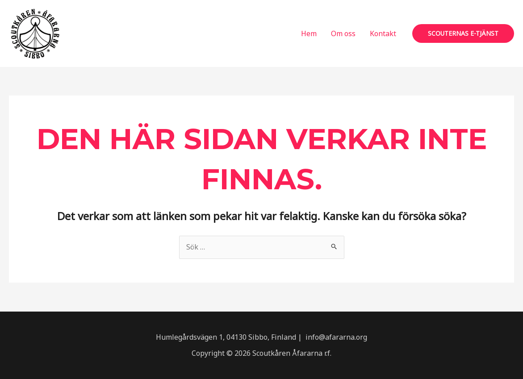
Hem (309, 33)
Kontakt (383, 33)
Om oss (343, 33)
